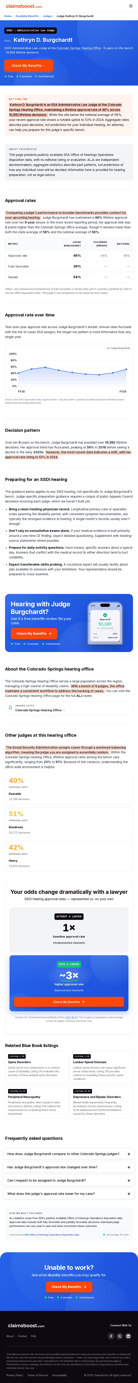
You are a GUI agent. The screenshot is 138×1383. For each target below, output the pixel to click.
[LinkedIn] (128, 1336)
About (9, 1336)
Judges (47, 16)
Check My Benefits (34, 633)
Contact (22, 1336)
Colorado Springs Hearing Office (79, 48)
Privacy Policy (14, 1375)
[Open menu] (130, 6)
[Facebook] (111, 1336)
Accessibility (59, 1375)
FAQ (33, 1336)
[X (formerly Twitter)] (119, 1336)
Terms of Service (37, 1375)
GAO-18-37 (72, 1017)
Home (8, 16)
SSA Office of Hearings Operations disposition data (51, 1234)
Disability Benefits (27, 16)
